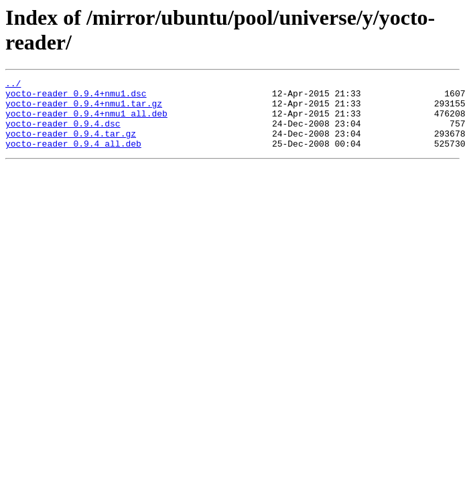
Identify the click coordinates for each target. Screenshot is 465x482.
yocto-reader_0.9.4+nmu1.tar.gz (83, 109)
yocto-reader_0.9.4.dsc (63, 133)
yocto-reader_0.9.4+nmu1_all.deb (86, 121)
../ (13, 85)
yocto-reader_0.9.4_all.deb (73, 157)
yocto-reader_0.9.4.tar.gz (70, 145)
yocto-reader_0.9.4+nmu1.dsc (76, 97)
